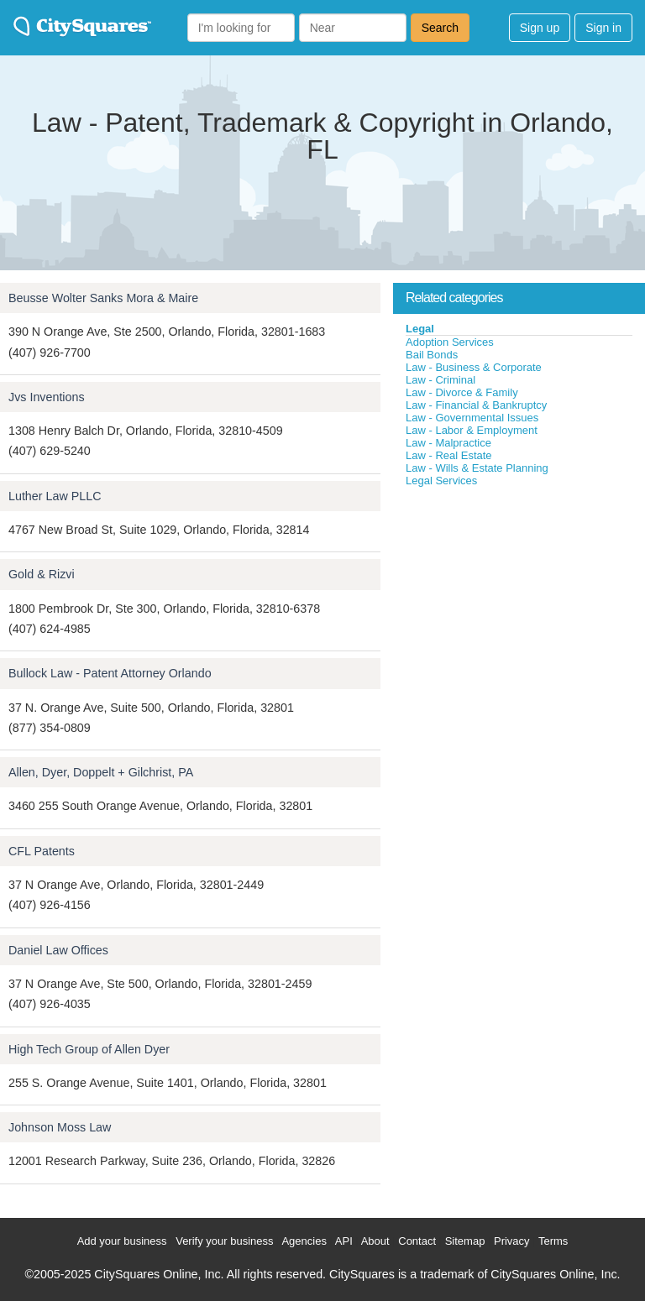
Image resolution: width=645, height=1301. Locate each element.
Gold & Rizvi (41, 574)
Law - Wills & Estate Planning (477, 468)
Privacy (512, 1241)
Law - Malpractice (448, 442)
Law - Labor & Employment (472, 430)
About (375, 1241)
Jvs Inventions (46, 397)
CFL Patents (41, 851)
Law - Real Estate (449, 455)
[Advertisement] (519, 613)
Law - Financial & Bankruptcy (476, 405)
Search (440, 27)
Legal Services (441, 480)
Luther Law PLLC (54, 496)
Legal (420, 328)
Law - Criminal (440, 380)
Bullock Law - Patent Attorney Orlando (110, 673)
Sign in (603, 27)
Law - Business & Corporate (474, 367)
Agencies (303, 1241)
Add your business (122, 1241)
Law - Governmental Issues (472, 417)
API (344, 1241)
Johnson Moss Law (59, 1127)
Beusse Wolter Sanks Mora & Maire (103, 298)
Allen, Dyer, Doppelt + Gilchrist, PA (100, 772)
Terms (553, 1241)
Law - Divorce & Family (462, 392)
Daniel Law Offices (58, 950)
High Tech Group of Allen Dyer (89, 1049)
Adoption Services (450, 342)
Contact (417, 1241)
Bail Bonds (432, 354)
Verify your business (224, 1241)
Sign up (539, 27)
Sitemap (465, 1241)
